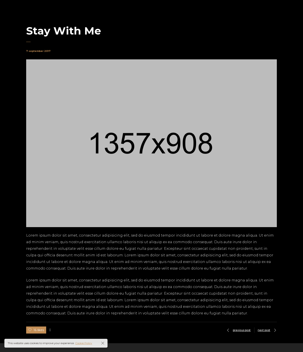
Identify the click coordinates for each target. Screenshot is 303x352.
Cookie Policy (83, 343)
